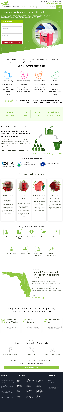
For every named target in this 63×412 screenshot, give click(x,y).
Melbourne (29, 395)
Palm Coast (29, 390)
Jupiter (37, 391)
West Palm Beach (30, 376)
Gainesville (19, 391)
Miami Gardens (20, 394)
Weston (38, 381)
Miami (18, 375)
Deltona (28, 387)
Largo (28, 391)
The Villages (39, 385)
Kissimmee (38, 380)
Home (23, 6)
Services (29, 6)
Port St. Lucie (19, 382)
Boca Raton (29, 382)
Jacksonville (19, 374)
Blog (47, 6)
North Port (38, 389)
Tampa (18, 376)
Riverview (29, 392)
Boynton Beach (39, 376)
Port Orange (39, 394)
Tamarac (38, 390)
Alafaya (28, 389)
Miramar (18, 389)
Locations (52, 6)
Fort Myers (38, 375)
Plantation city (30, 385)
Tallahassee (19, 381)
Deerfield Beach (39, 374)
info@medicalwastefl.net (56, 386)
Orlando (18, 377)
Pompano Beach (30, 375)
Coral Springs (19, 390)
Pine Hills (38, 384)
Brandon (28, 377)
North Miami (39, 395)
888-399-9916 (56, 383)
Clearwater (19, 392)
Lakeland (28, 379)
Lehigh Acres (19, 395)
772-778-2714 (53, 385)
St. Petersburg (20, 379)
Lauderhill (38, 379)
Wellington (38, 392)
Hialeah (18, 380)
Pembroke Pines (20, 386)
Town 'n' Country (30, 394)
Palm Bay (28, 374)
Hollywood (19, 387)
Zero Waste (42, 7)
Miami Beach (29, 386)
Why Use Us (35, 7)
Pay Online (59, 7)
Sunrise (28, 384)
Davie (28, 380)
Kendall (38, 377)
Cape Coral (19, 384)
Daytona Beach (39, 387)
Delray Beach (39, 386)
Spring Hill (29, 381)
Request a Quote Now (31, 364)
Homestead (39, 382)
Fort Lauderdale (20, 385)
